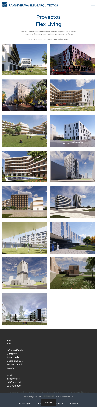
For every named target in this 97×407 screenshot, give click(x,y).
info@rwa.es (13, 378)
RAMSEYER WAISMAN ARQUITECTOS (33, 5)
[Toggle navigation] (93, 4)
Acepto (48, 403)
